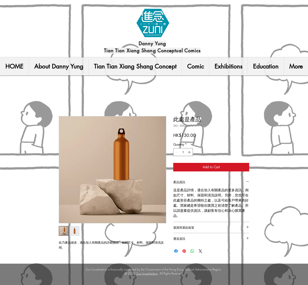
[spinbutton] (183, 152)
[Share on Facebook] (176, 251)
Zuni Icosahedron (147, 273)
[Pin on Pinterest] (184, 251)
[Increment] (189, 152)
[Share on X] (200, 251)
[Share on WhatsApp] (192, 251)
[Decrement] (176, 152)
